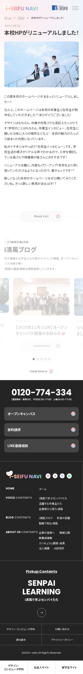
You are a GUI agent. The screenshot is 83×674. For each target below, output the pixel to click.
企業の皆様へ (47, 532)
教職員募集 (45, 538)
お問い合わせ (62, 629)
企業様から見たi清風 (51, 509)
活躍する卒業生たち (50, 503)
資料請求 (14, 429)
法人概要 (44, 548)
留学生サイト (69, 667)
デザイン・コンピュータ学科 (20, 629)
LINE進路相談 (18, 445)
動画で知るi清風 (48, 523)
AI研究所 (59, 548)
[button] (34, 368)
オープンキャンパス (21, 413)
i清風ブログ (45, 518)
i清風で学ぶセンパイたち (53, 498)
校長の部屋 (63, 518)
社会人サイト (41, 667)
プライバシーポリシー (62, 639)
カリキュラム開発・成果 (52, 543)
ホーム (42, 489)
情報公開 (64, 532)
